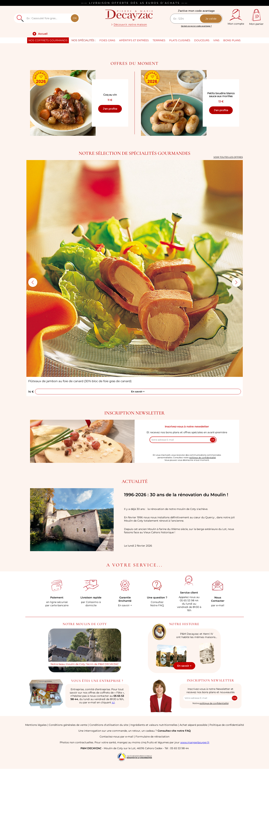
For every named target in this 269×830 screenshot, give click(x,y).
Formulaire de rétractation (152, 797)
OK (75, 18)
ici (113, 763)
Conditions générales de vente (68, 786)
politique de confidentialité (202, 518)
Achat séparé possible (193, 786)
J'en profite (110, 170)
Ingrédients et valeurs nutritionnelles (153, 786)
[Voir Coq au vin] (63, 164)
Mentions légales (36, 786)
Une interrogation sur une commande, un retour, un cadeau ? (134, 792)
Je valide (210, 18)
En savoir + (138, 452)
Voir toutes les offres (228, 218)
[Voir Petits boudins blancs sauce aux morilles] (174, 164)
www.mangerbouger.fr (194, 803)
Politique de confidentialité (226, 786)
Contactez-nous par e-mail (116, 797)
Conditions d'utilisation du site (108, 786)
